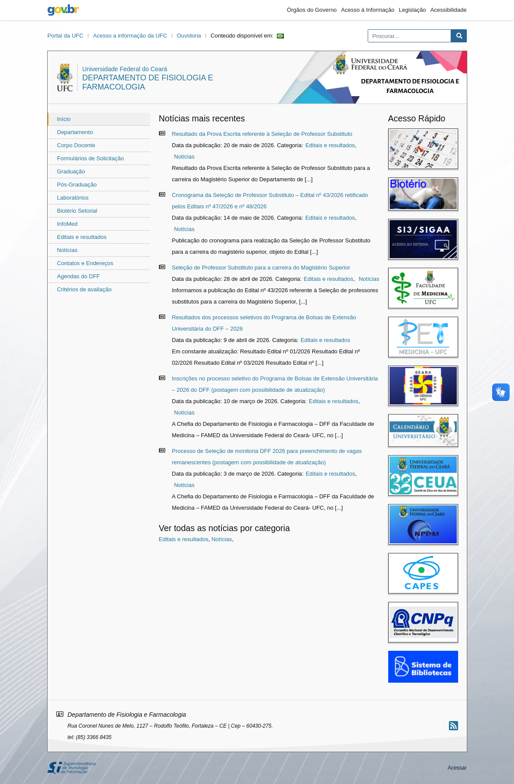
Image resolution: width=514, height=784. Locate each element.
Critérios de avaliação (84, 289)
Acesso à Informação (367, 10)
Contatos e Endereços (85, 263)
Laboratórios (73, 197)
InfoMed (67, 224)
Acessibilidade (448, 10)
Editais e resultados (82, 237)
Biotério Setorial (77, 210)
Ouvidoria (189, 35)
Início (64, 119)
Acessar (457, 768)
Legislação (412, 10)
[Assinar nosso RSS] (453, 726)
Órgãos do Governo (312, 10)
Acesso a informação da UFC (130, 35)
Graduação (71, 171)
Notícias (67, 250)
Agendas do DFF (78, 276)
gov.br (63, 10)
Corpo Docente (76, 145)
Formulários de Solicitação (90, 158)
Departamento (75, 132)
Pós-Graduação (77, 184)
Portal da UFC (65, 35)
